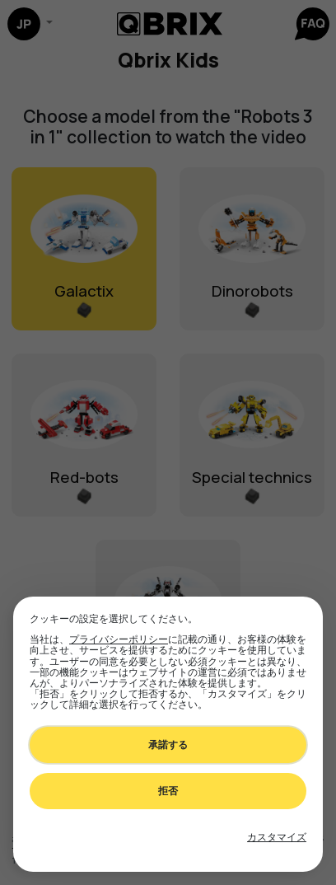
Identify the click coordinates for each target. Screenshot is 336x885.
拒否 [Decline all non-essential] (168, 791)
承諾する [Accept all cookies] (168, 745)
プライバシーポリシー (118, 639)
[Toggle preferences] (276, 837)
